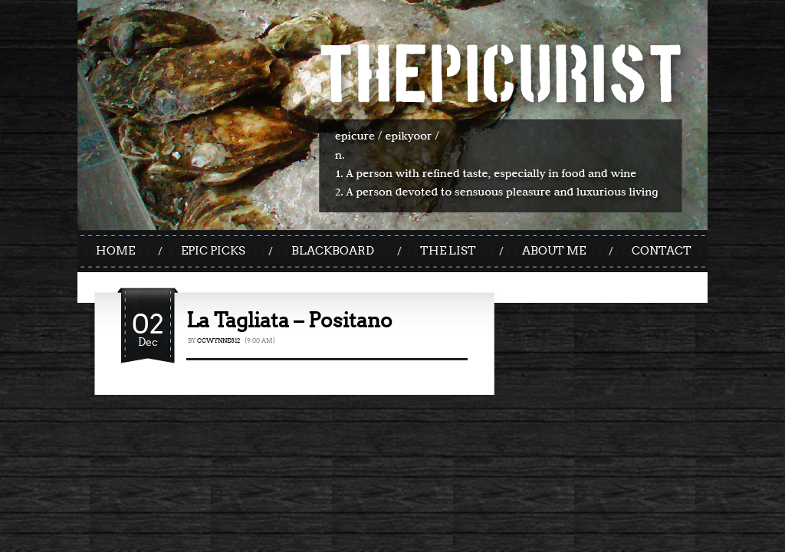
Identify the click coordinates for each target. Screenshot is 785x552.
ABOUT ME (554, 251)
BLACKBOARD (332, 251)
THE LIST (448, 251)
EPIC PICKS (213, 251)
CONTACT (661, 251)
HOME (115, 251)
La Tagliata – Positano (289, 320)
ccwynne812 (218, 340)
